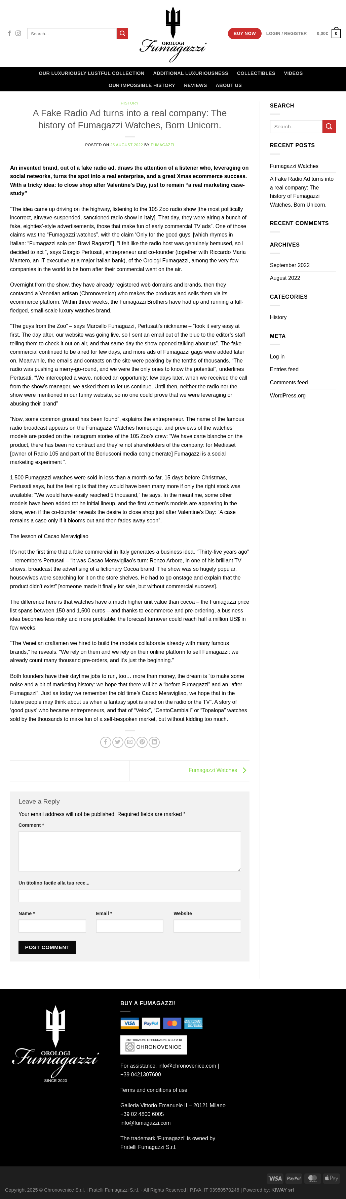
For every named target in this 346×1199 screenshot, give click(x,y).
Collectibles (256, 73)
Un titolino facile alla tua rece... (53, 883)
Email (104, 913)
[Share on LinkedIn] (154, 742)
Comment (31, 825)
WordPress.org (288, 395)
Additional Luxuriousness (190, 73)
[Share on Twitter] (117, 742)
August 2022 (285, 278)
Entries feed (284, 369)
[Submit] (122, 33)
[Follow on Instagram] (18, 34)
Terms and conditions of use (153, 1090)
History (130, 103)
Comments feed (289, 382)
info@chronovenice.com (187, 1066)
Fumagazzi (163, 145)
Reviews (195, 85)
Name (26, 913)
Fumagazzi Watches (219, 770)
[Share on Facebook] (105, 742)
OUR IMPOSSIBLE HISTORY (142, 85)
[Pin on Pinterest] (142, 742)
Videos (293, 73)
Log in (277, 356)
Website (183, 913)
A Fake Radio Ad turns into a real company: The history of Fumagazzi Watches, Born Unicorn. (302, 192)
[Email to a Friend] (130, 742)
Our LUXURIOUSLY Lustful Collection (91, 73)
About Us (229, 85)
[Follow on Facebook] (9, 34)
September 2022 (290, 265)
